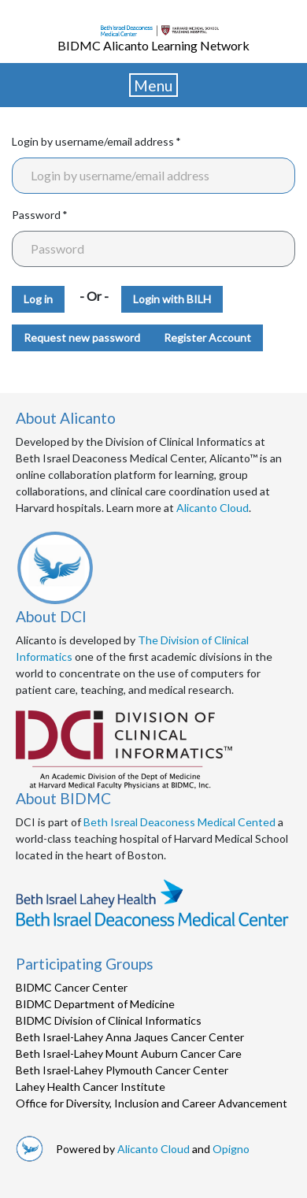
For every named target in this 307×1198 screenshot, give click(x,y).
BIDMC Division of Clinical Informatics (109, 1020)
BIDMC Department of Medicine (95, 1004)
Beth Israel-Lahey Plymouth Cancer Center (122, 1070)
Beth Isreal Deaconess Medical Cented (179, 822)
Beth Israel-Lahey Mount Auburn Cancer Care (129, 1053)
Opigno (231, 1148)
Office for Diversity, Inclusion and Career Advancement (151, 1103)
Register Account (207, 337)
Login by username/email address (93, 141)
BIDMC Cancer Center (72, 987)
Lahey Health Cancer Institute (90, 1086)
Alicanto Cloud (212, 507)
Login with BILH (172, 299)
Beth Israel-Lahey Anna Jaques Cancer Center (130, 1037)
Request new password (82, 337)
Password (36, 214)
